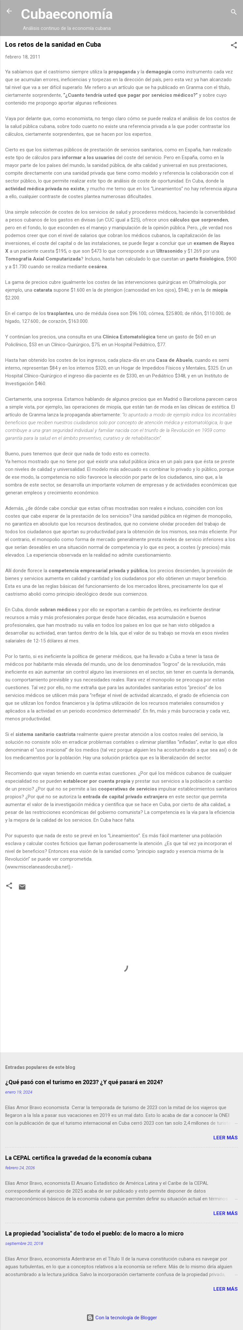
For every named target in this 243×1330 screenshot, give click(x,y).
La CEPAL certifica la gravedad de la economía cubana (78, 1157)
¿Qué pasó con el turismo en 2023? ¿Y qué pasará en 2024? (84, 1082)
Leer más (225, 1138)
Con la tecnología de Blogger (121, 1318)
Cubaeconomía (67, 14)
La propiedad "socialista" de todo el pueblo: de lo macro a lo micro (94, 1233)
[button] (234, 46)
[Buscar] (234, 13)
